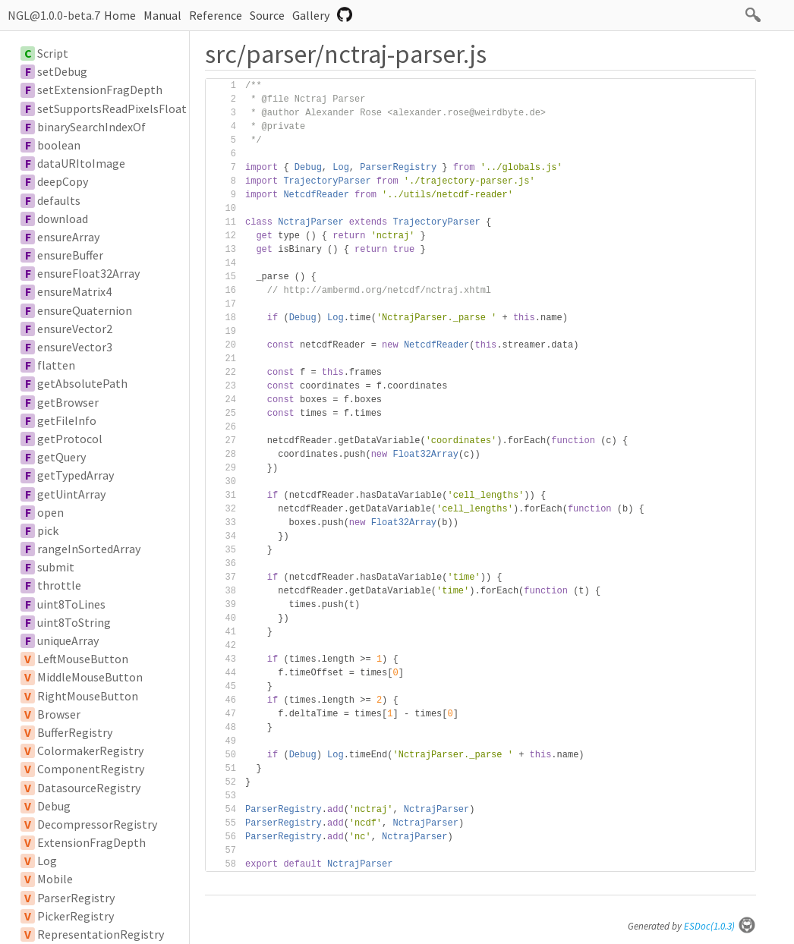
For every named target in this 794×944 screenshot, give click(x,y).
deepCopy (62, 181)
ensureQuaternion (84, 310)
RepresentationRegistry (100, 934)
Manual (162, 15)
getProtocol (69, 438)
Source (267, 15)
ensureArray (68, 236)
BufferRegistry (74, 732)
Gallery (310, 15)
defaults (58, 200)
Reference (215, 15)
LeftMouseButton (82, 658)
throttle (59, 585)
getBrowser (68, 402)
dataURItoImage (81, 163)
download (62, 218)
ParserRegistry (76, 897)
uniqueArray (68, 640)
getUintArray (71, 494)
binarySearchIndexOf (91, 126)
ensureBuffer (70, 255)
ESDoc (720, 926)
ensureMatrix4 (74, 291)
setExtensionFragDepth (99, 89)
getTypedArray (75, 475)
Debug (54, 805)
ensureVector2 (74, 328)
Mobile (55, 878)
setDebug (62, 71)
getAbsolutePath (82, 383)
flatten (56, 365)
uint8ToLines (71, 604)
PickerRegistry (75, 916)
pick (47, 530)
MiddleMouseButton (90, 676)
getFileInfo (66, 420)
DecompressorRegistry (97, 824)
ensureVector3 (74, 346)
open (50, 512)
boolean (58, 145)
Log (47, 860)
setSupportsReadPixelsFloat (112, 108)
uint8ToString (74, 622)
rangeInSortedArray (88, 548)
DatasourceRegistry (88, 787)
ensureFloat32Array (88, 273)
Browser (58, 714)
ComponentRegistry (90, 768)
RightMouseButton (87, 695)
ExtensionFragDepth (91, 842)
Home (120, 15)
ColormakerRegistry (90, 750)
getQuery (61, 456)
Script (52, 53)
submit (55, 566)
